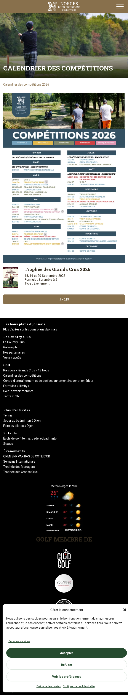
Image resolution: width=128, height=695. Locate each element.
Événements (14, 451)
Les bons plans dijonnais (24, 324)
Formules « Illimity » (16, 386)
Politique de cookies (49, 686)
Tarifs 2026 (11, 396)
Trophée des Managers (19, 466)
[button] (125, 610)
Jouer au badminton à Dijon (22, 420)
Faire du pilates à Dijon (18, 425)
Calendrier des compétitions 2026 (26, 84)
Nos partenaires (14, 352)
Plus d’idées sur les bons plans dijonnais (30, 329)
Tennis (7, 415)
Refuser (66, 665)
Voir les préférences (66, 676)
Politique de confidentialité (79, 686)
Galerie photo (12, 347)
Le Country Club (17, 337)
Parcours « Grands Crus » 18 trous (26, 370)
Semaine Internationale (19, 461)
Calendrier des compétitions (22, 375)
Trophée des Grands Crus (20, 472)
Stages (8, 443)
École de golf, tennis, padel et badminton (30, 438)
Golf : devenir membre (18, 391)
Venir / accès (12, 357)
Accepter (66, 653)
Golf (6, 365)
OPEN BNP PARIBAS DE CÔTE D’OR (26, 456)
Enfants (10, 433)
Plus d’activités (16, 410)
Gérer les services (19, 641)
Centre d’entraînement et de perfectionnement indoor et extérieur (48, 380)
